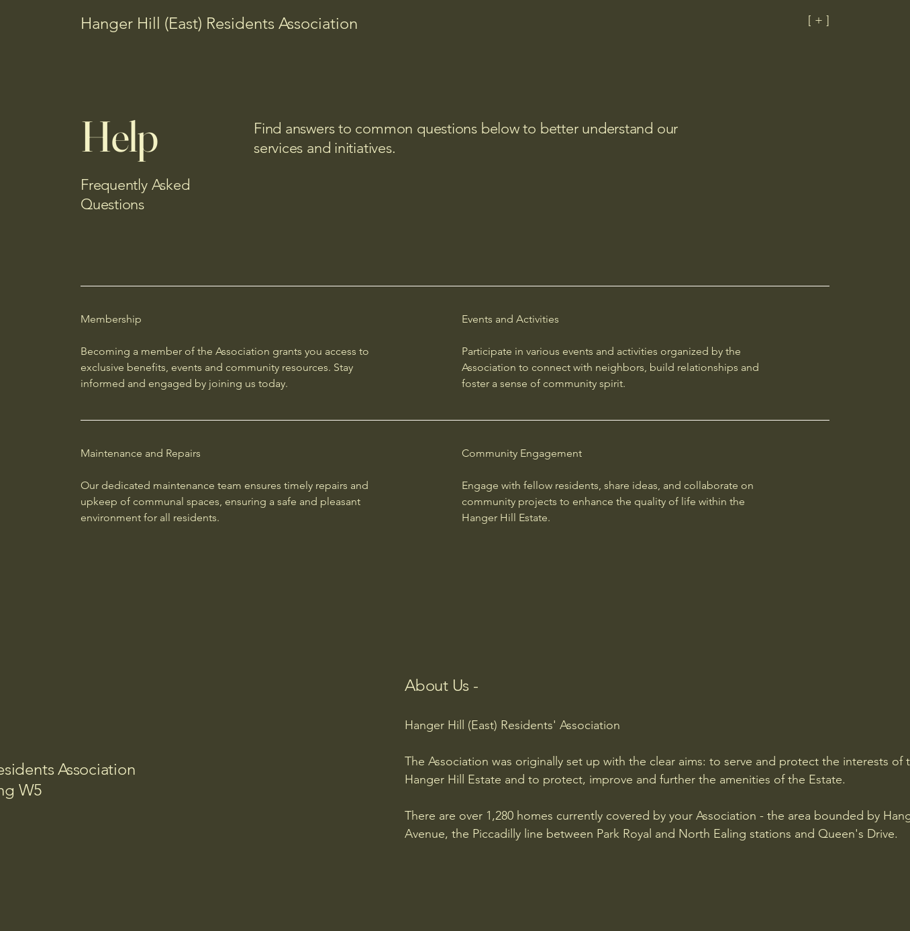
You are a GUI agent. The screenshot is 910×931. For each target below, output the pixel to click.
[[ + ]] (768, 20)
